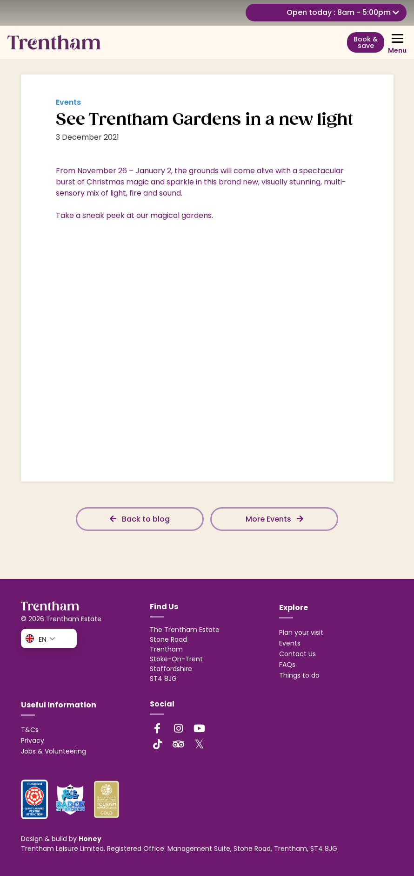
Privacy (32, 740)
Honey (90, 838)
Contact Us (297, 654)
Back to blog (140, 519)
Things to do (299, 675)
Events (289, 643)
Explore (293, 607)
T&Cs (30, 729)
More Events (274, 519)
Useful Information (58, 704)
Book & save (366, 42)
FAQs (287, 664)
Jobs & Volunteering (53, 751)
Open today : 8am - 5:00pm (343, 12)
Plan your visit (301, 632)
